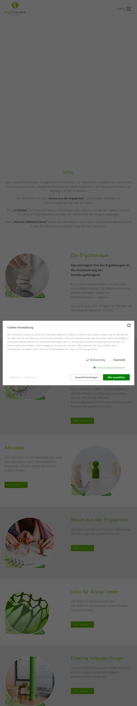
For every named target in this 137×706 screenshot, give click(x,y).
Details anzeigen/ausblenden (110, 367)
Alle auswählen (116, 377)
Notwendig (97, 360)
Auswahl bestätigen (86, 377)
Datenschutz (16, 377)
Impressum (30, 377)
